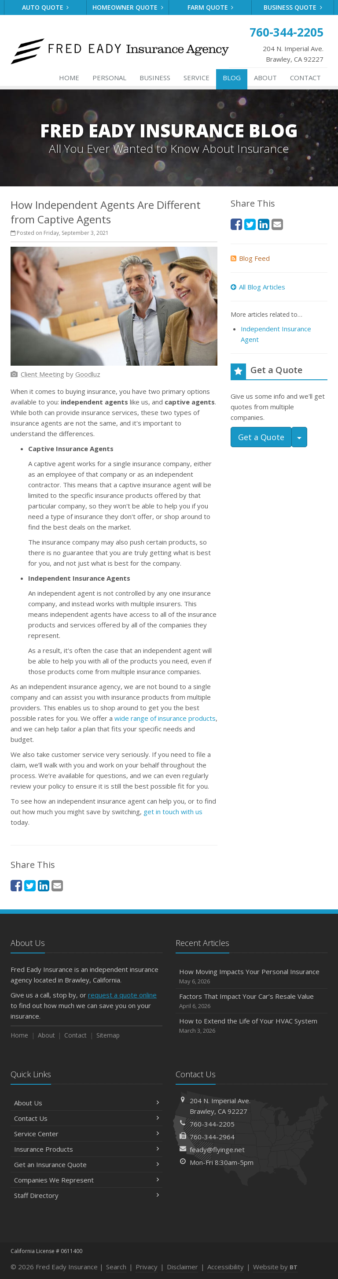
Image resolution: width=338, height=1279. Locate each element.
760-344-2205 (212, 1124)
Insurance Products (86, 1149)
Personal (109, 77)
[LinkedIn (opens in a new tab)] (43, 885)
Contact (305, 77)
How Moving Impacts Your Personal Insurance (251, 976)
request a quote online (122, 994)
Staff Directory (86, 1195)
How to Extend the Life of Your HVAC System (251, 1025)
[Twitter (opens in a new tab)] (30, 885)
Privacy (147, 1266)
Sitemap (108, 1035)
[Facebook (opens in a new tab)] (16, 885)
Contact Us (86, 1118)
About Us (86, 1102)
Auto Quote (45, 7)
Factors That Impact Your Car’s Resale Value (251, 1001)
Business (155, 77)
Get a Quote (261, 437)
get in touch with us (172, 811)
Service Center (86, 1133)
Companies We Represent (86, 1179)
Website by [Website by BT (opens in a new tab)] (275, 1266)
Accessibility (225, 1266)
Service (196, 77)
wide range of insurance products (165, 718)
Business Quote (293, 7)
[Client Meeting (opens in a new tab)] (42, 374)
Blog (232, 77)
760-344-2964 (212, 1136)
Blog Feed (250, 258)
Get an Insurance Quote (86, 1164)
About (265, 77)
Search (116, 1266)
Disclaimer (182, 1266)
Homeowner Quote (127, 7)
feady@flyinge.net (217, 1149)
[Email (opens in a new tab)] (57, 885)
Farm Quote (210, 7)
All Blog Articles (258, 286)
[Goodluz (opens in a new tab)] (87, 374)
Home (69, 77)
